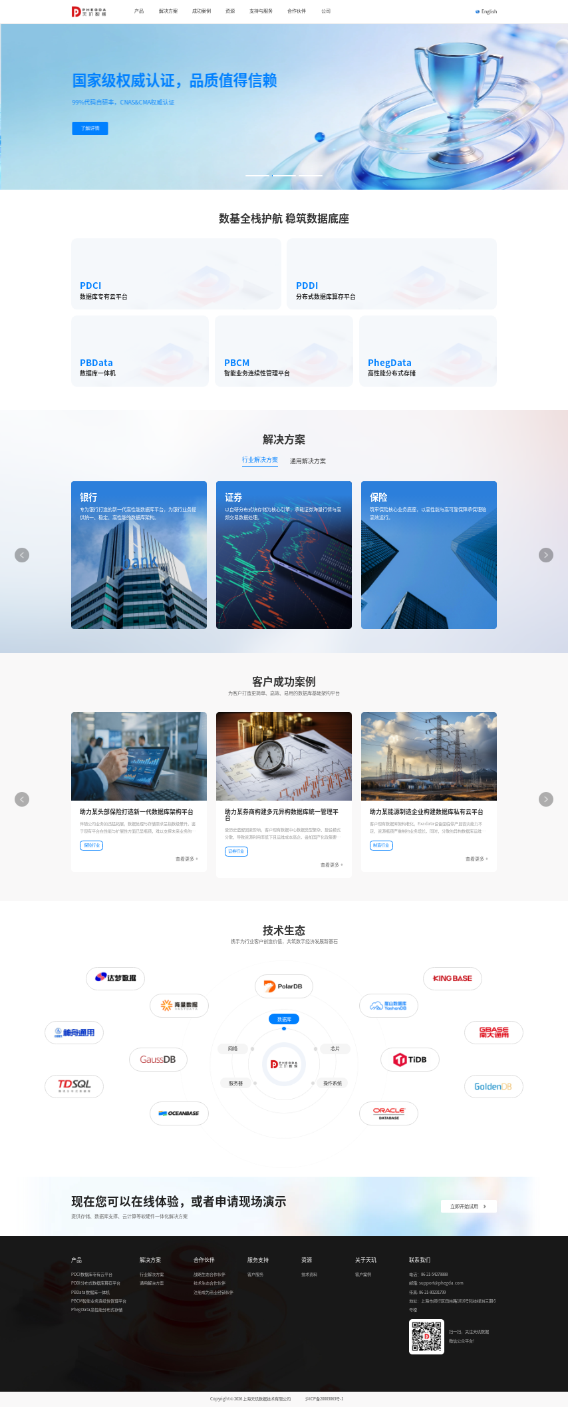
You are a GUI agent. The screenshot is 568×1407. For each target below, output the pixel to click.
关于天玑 (365, 1260)
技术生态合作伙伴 (209, 1283)
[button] (257, 175)
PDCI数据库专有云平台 (91, 1275)
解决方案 (150, 1260)
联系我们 (419, 1260)
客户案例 (363, 1275)
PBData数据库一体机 (90, 1293)
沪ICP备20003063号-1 (324, 1399)
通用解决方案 (152, 1283)
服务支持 (258, 1260)
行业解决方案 (152, 1275)
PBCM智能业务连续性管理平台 (98, 1301)
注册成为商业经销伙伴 (213, 1293)
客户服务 (255, 1275)
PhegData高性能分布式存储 (96, 1310)
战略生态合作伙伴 (209, 1275)
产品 (76, 1260)
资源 (306, 1260)
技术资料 (309, 1275)
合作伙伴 (204, 1260)
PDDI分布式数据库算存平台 (95, 1283)
